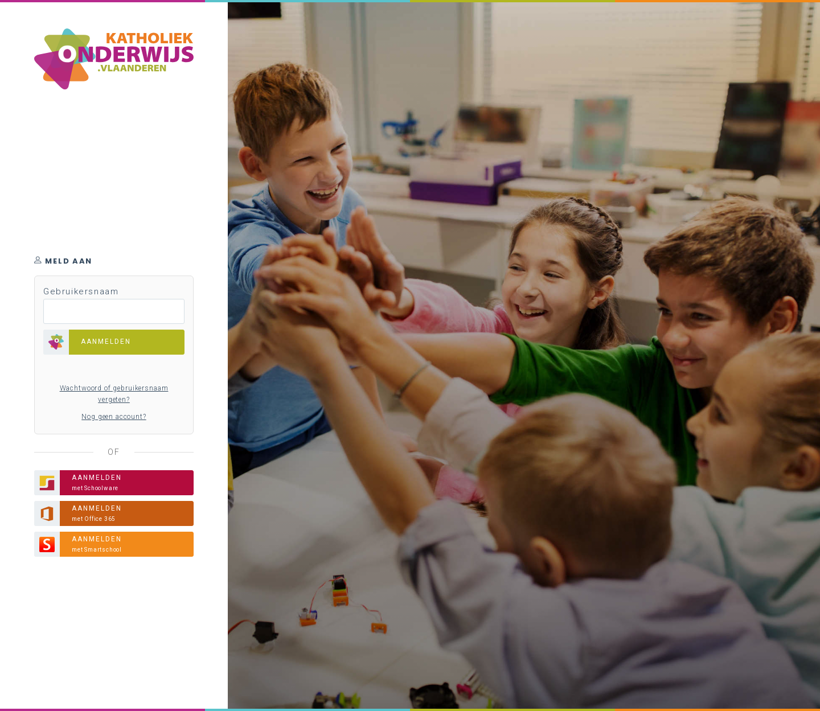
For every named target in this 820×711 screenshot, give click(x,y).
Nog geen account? (113, 417)
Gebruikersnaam (80, 291)
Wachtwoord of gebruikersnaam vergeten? (114, 394)
